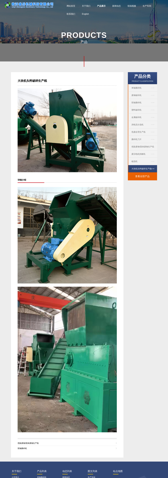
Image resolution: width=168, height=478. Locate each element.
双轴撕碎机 (136, 102)
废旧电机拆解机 (138, 154)
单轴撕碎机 (136, 88)
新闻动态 (116, 6)
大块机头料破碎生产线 (141, 169)
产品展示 (101, 6)
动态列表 (67, 471)
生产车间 (147, 6)
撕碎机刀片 (136, 139)
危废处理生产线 (138, 132)
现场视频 (131, 6)
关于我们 (86, 6)
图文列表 (92, 471)
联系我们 (71, 14)
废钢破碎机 (136, 95)
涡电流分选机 (137, 124)
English (85, 14)
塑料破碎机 (136, 110)
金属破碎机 (136, 117)
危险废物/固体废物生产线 (142, 146)
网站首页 (71, 6)
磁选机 (134, 161)
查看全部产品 (142, 176)
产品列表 (42, 471)
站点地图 (118, 471)
